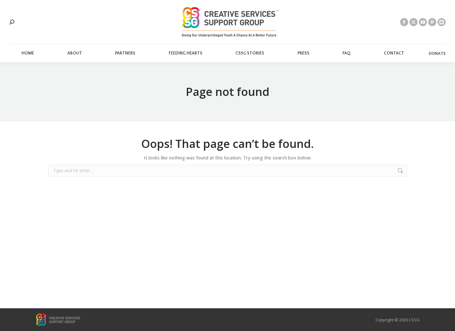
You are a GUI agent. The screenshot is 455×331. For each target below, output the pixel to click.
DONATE (437, 53)
